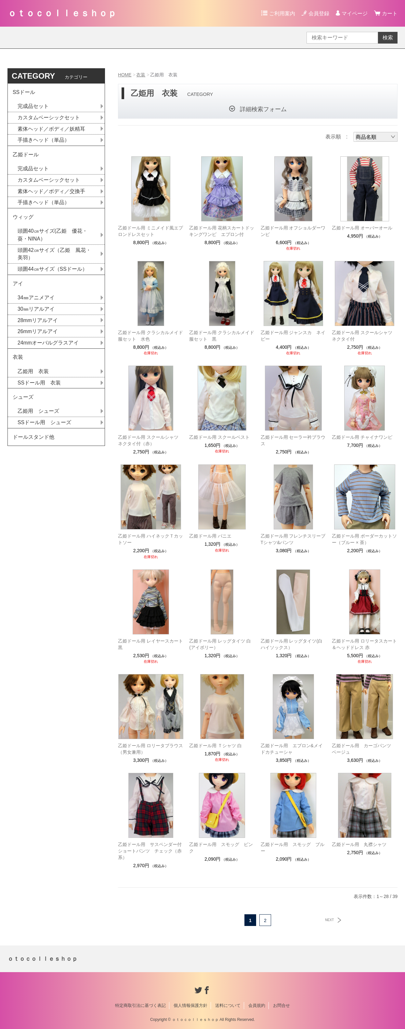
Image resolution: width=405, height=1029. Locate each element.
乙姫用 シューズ (38, 414)
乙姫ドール (26, 155)
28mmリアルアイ (38, 322)
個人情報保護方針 (190, 1005)
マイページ (355, 13)
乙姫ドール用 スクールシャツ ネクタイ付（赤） (150, 440)
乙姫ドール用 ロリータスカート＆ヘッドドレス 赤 (364, 644)
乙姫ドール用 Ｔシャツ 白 (215, 745)
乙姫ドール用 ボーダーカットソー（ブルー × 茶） (364, 539)
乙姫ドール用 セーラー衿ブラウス (293, 440)
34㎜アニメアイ (36, 300)
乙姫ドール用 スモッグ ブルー (292, 847)
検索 (388, 37)
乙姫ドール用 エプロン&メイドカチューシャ (292, 749)
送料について (228, 1005)
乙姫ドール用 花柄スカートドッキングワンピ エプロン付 (221, 231)
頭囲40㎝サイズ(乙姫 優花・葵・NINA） (52, 236)
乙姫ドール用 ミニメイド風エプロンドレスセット (150, 231)
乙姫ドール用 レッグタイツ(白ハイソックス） (292, 644)
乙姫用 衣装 (33, 374)
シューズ (23, 400)
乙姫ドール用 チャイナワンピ (362, 437)
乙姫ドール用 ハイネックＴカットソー (150, 539)
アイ (18, 285)
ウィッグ (23, 218)
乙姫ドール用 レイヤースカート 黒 (150, 644)
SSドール (24, 92)
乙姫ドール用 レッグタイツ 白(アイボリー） (220, 644)
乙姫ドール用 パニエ (210, 536)
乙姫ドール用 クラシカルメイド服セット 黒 (221, 336)
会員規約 (256, 1005)
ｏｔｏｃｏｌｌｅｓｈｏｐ (62, 13)
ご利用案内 (282, 13)
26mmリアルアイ (38, 334)
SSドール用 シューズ (44, 426)
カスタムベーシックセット (49, 118)
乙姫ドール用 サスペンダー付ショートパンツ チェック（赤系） (150, 851)
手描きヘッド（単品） (44, 140)
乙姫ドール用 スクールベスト (219, 437)
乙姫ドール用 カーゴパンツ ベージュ (364, 749)
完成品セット (33, 106)
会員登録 (318, 13)
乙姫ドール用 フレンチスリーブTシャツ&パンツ (293, 539)
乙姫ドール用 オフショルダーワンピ (293, 231)
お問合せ (281, 1005)
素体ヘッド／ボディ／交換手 (51, 192)
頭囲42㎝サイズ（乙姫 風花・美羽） (54, 255)
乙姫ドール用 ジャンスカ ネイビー (293, 336)
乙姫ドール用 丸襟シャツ (359, 844)
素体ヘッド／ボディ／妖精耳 (51, 129)
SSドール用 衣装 (39, 385)
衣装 (141, 74)
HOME (125, 74)
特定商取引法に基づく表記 (140, 1005)
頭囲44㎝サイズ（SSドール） (52, 271)
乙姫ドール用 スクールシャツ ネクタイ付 (362, 336)
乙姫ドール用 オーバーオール (362, 227)
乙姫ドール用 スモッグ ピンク (221, 847)
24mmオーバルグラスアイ (48, 345)
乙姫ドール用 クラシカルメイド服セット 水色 (150, 336)
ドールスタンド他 (33, 440)
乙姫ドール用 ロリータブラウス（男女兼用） (150, 749)
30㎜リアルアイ (36, 311)
